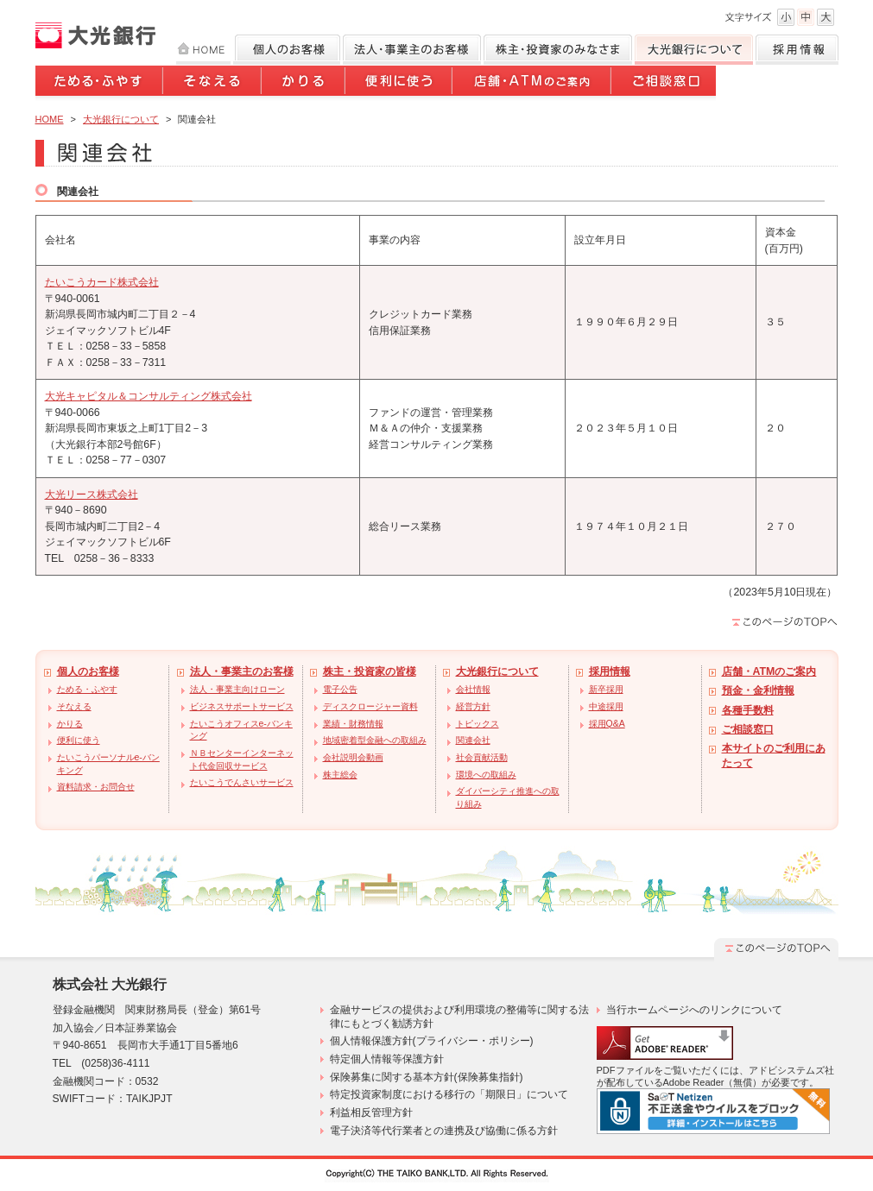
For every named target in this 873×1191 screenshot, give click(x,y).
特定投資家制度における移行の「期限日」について (449, 1094)
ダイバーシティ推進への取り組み (508, 797)
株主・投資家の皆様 (369, 671)
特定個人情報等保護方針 (387, 1059)
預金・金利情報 (758, 690)
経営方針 (473, 706)
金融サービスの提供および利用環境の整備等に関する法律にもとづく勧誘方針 (459, 1017)
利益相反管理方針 (371, 1112)
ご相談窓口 (664, 84)
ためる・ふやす (99, 84)
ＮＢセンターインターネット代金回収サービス (242, 759)
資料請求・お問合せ (96, 786)
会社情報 (473, 689)
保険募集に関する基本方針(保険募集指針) (426, 1077)
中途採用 (606, 706)
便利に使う (399, 84)
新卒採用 (606, 689)
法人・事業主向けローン (237, 689)
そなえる (213, 84)
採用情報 (797, 50)
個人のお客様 (286, 50)
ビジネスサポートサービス (242, 706)
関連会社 (473, 740)
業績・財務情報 (353, 723)
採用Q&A (607, 723)
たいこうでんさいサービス (242, 782)
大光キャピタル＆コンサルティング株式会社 (148, 396)
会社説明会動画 (353, 757)
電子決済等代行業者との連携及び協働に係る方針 (444, 1131)
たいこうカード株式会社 (102, 282)
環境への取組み (486, 774)
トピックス (477, 723)
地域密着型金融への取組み (375, 740)
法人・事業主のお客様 (242, 671)
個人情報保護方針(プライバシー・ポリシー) (432, 1041)
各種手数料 (748, 710)
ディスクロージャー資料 (370, 706)
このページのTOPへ (785, 621)
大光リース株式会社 (91, 494)
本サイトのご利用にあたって (774, 755)
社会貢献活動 (482, 757)
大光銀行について (694, 50)
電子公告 (340, 689)
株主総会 (340, 774)
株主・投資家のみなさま (558, 50)
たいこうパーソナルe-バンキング (108, 764)
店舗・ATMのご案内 (532, 84)
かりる (304, 84)
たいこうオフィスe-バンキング (241, 730)
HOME (203, 50)
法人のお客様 (412, 50)
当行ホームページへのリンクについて (694, 1010)
